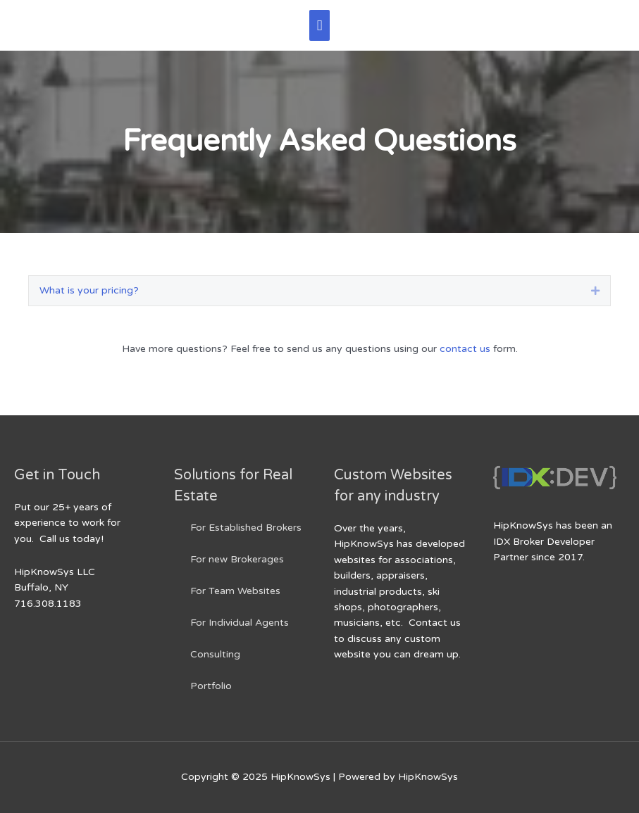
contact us (465, 349)
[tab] (319, 290)
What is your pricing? (89, 290)
